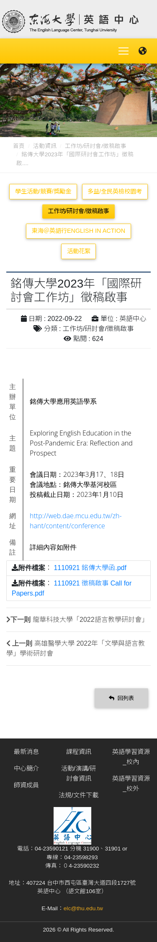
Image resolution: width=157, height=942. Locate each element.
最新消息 (26, 751)
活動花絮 (78, 251)
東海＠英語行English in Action (78, 230)
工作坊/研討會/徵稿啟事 (96, 146)
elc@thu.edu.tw (83, 908)
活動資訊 (45, 146)
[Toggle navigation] (123, 51)
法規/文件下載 (78, 795)
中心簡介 (26, 768)
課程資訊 (78, 751)
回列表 (121, 698)
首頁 (19, 146)
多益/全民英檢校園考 (115, 191)
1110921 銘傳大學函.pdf (90, 567)
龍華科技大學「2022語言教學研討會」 (90, 619)
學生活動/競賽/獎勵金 (43, 191)
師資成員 (26, 785)
